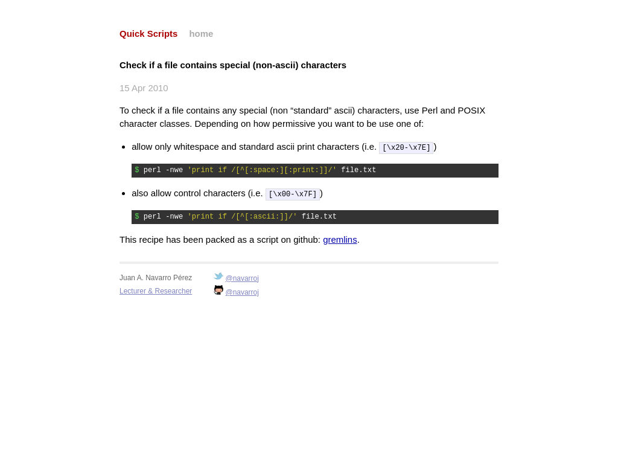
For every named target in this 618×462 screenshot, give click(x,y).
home (201, 33)
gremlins (340, 238)
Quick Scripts (148, 33)
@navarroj (242, 277)
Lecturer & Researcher (155, 290)
